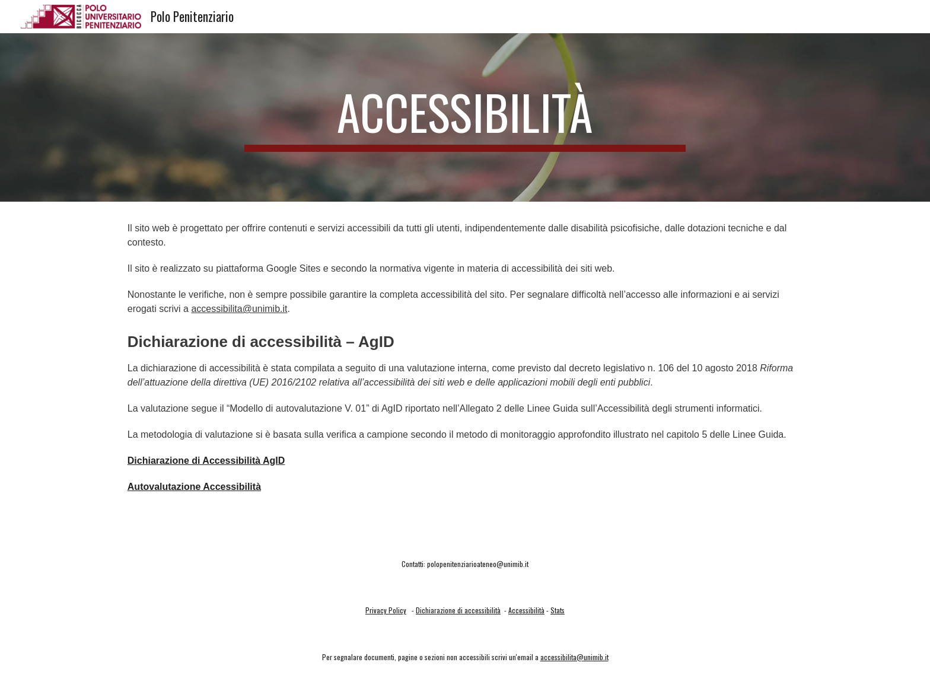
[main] (465, 117)
